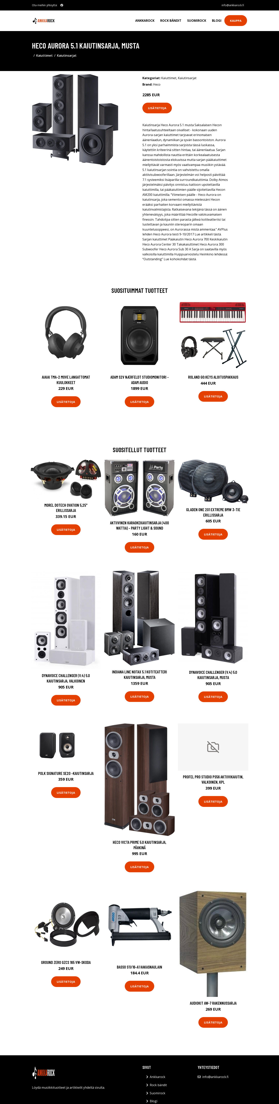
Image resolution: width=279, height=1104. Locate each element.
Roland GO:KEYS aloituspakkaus (213, 377)
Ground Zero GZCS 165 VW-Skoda (66, 962)
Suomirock (196, 20)
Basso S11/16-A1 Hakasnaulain (139, 966)
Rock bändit (170, 20)
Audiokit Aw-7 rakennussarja (213, 1003)
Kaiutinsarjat (67, 55)
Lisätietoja (157, 108)
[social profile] (62, 5)
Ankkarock (144, 20)
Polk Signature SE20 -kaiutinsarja (66, 773)
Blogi (216, 20)
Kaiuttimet (44, 55)
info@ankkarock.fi (233, 5)
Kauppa (235, 21)
